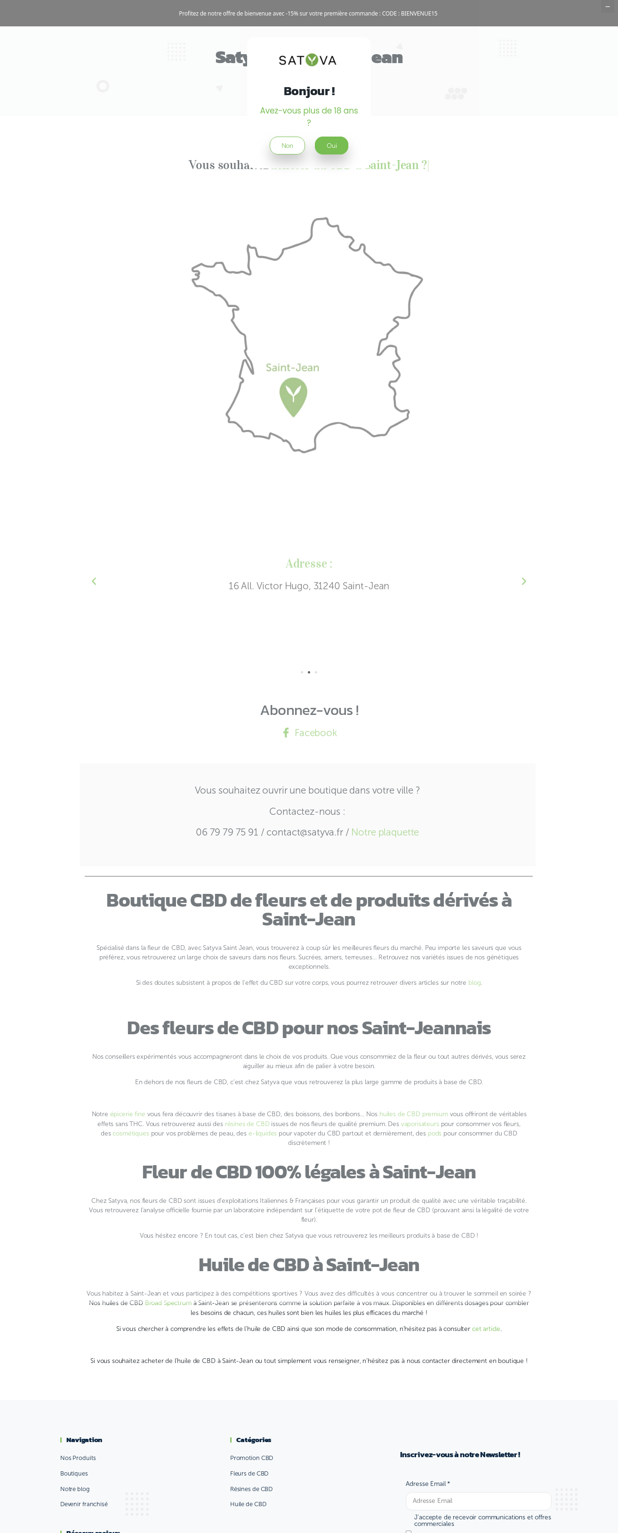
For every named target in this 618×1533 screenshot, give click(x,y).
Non (287, 172)
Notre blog (74, 1515)
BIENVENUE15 (419, 13)
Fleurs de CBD (249, 1499)
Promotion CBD (251, 1484)
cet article (486, 1355)
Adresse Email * (428, 1510)
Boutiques (74, 1499)
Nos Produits (78, 1484)
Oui (332, 172)
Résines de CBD (251, 1515)
